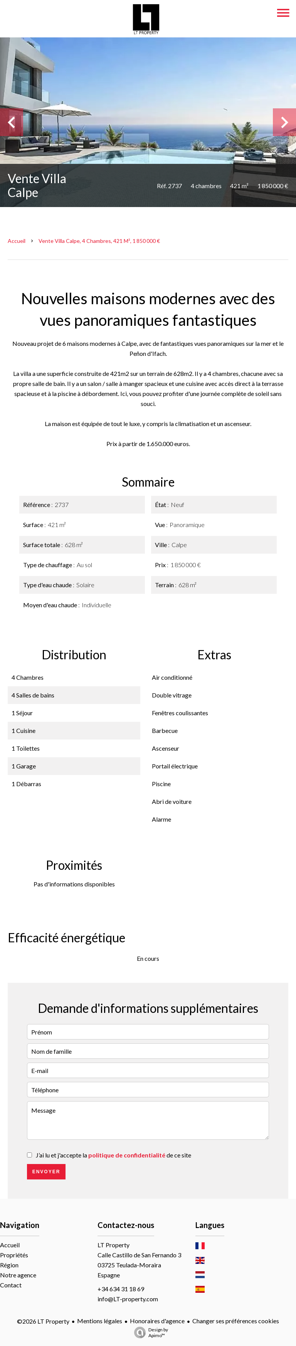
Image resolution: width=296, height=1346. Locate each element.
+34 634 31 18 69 (121, 1288)
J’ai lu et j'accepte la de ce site (113, 1155)
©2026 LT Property (43, 1321)
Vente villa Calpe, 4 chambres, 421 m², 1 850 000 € (99, 241)
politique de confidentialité (126, 1155)
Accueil (16, 241)
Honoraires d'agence (157, 1320)
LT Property (114, 1244)
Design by (149, 1332)
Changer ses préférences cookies (235, 1320)
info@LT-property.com (128, 1298)
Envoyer (46, 1171)
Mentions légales (99, 1320)
